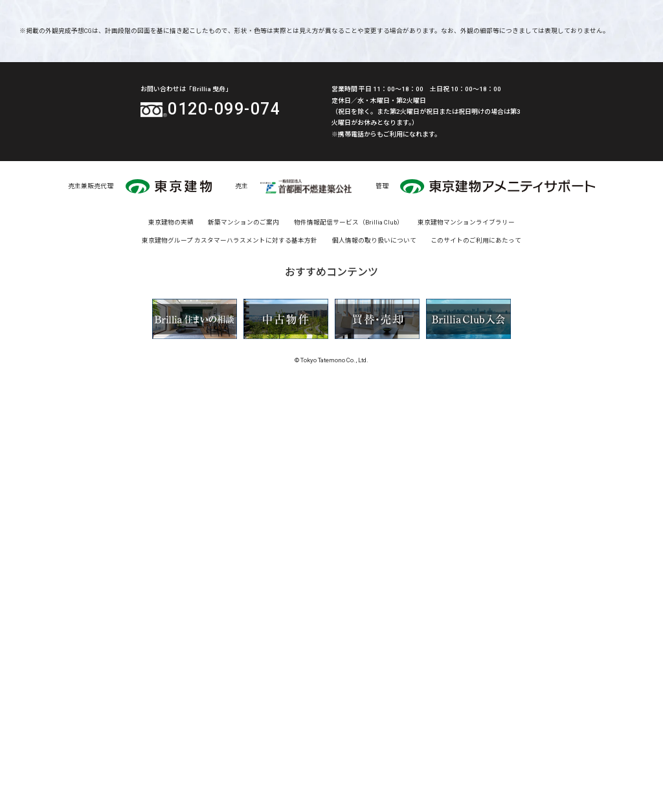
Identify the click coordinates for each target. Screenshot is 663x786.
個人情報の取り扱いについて (374, 644)
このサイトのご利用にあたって (476, 644)
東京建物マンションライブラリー (466, 626)
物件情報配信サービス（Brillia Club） (348, 626)
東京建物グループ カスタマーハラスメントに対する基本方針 (229, 644)
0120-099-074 (223, 490)
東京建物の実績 (171, 626)
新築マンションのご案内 (243, 626)
